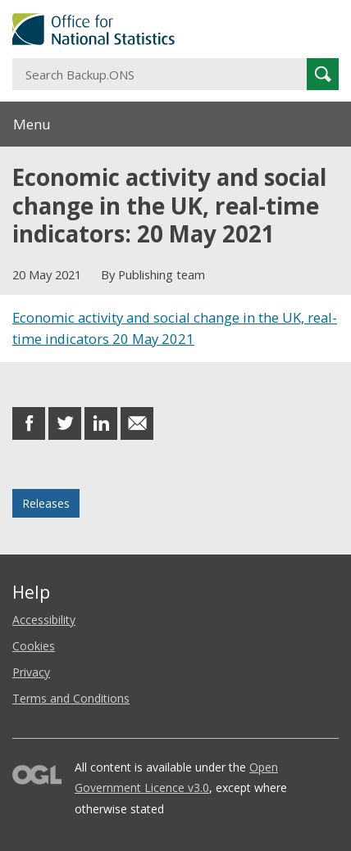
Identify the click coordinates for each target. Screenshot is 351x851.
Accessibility (43, 619)
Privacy (31, 672)
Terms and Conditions (71, 698)
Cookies (33, 646)
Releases (46, 503)
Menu (32, 124)
